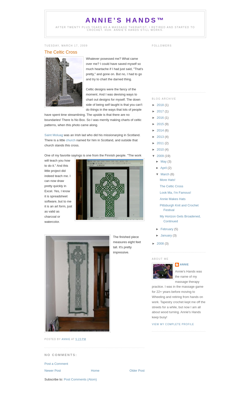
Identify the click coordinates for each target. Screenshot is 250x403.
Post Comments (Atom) (80, 379)
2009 (161, 156)
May (164, 161)
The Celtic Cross (171, 186)
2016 (161, 117)
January (167, 235)
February (167, 229)
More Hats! (167, 180)
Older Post (137, 370)
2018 (161, 105)
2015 (161, 124)
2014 (161, 130)
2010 (161, 149)
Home (95, 370)
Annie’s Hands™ (125, 20)
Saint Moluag (53, 135)
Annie (184, 264)
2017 (161, 111)
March (165, 174)
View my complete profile (173, 324)
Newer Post (52, 370)
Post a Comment (56, 364)
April (164, 168)
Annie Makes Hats (173, 199)
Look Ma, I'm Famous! (175, 192)
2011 (161, 143)
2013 (161, 137)
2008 (161, 243)
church (71, 140)
